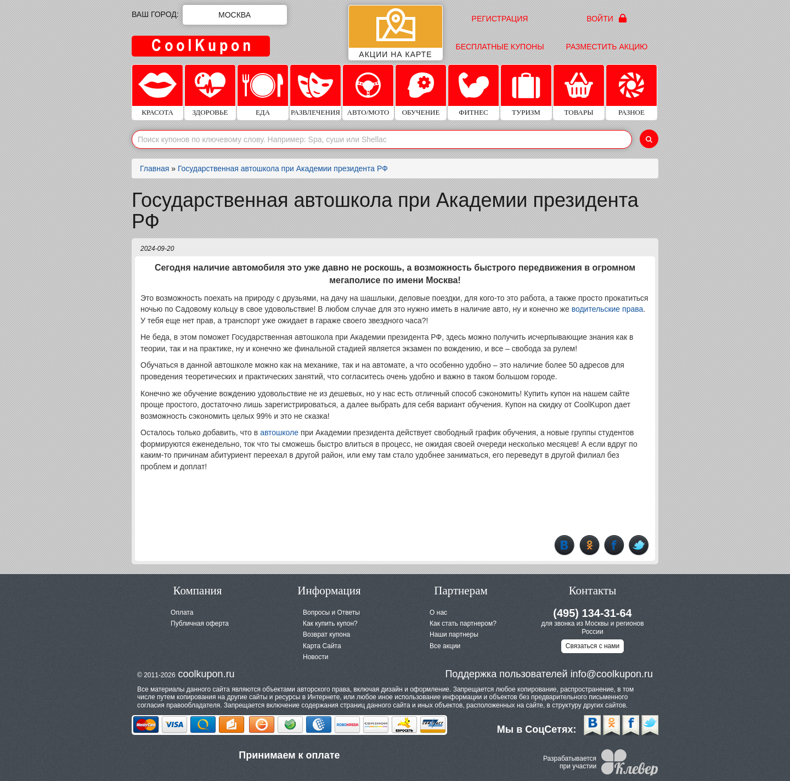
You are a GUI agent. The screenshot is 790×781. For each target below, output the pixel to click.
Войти (606, 18)
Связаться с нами (592, 646)
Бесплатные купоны (499, 46)
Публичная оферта (200, 623)
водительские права (608, 309)
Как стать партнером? (463, 623)
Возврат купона (326, 634)
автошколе (279, 432)
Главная (154, 168)
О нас (438, 612)
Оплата (182, 612)
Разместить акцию (607, 46)
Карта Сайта (322, 646)
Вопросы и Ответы (331, 612)
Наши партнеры (454, 634)
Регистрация (500, 18)
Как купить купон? (330, 623)
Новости (315, 657)
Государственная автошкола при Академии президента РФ (283, 168)
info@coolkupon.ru (612, 673)
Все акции (445, 646)
